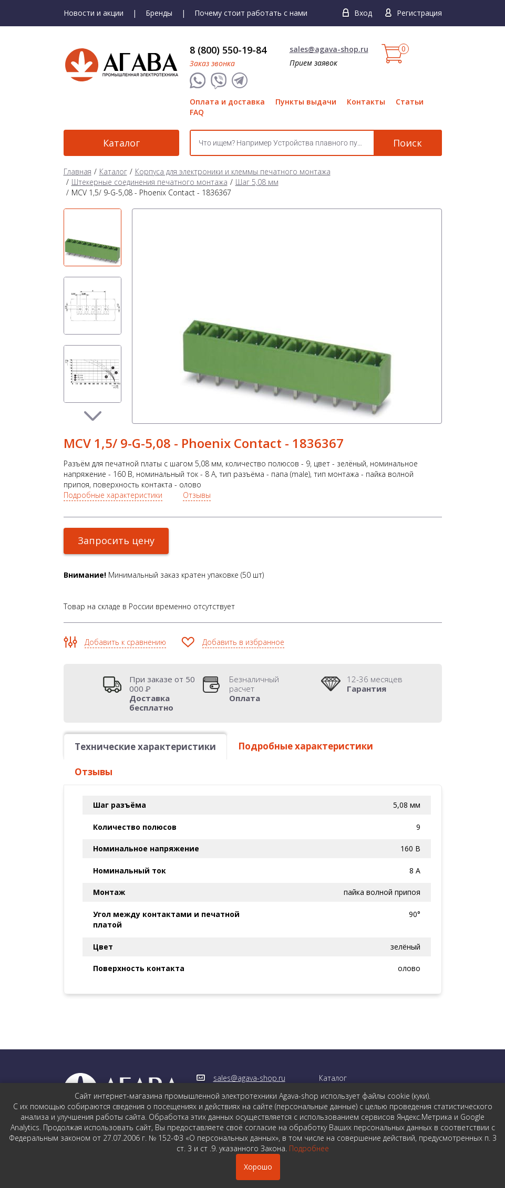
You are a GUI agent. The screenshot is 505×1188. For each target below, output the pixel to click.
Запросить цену (116, 540)
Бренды (159, 13)
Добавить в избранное (243, 642)
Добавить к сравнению (125, 642)
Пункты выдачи (305, 102)
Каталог (121, 143)
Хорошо (258, 1167)
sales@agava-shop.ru (329, 49)
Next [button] (93, 416)
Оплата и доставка (227, 102)
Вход (363, 13)
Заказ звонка (212, 63)
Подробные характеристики (113, 495)
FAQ (197, 112)
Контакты (366, 102)
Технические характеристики (145, 747)
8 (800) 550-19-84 (228, 50)
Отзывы (197, 495)
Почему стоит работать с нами (250, 13)
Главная (77, 171)
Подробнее (309, 1148)
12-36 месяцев (375, 683)
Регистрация (419, 13)
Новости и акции (93, 13)
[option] (92, 237)
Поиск (407, 143)
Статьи (410, 102)
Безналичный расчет (266, 688)
